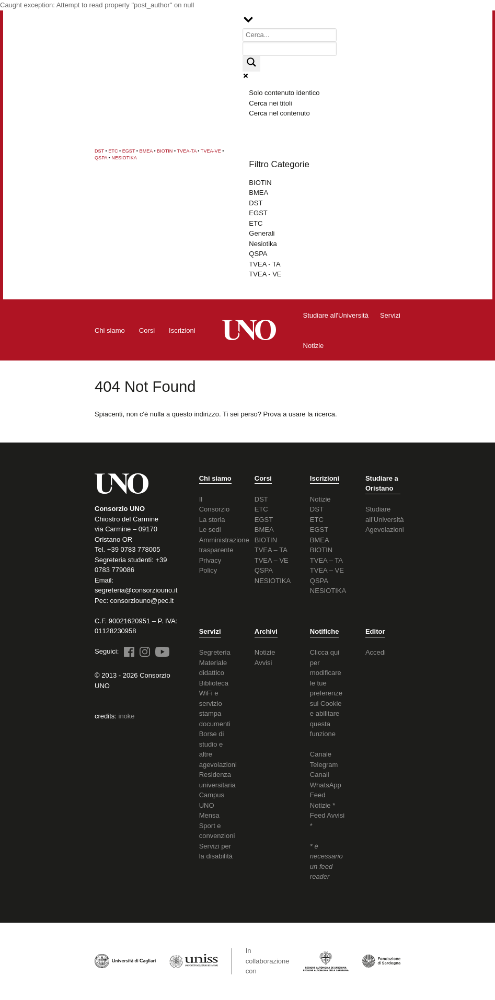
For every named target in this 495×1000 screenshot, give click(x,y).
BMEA (146, 151)
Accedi (375, 652)
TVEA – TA (271, 550)
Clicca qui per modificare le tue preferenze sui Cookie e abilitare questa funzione (326, 693)
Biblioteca (213, 683)
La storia (212, 520)
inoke (127, 716)
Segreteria (215, 652)
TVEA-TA (187, 151)
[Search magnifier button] (251, 64)
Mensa (209, 815)
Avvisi (263, 663)
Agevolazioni (384, 529)
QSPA (101, 157)
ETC (113, 151)
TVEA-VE (211, 151)
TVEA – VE (272, 560)
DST (99, 151)
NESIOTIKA (124, 157)
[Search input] (290, 35)
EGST (128, 151)
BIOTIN (164, 151)
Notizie (320, 499)
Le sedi (210, 529)
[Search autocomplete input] (290, 49)
